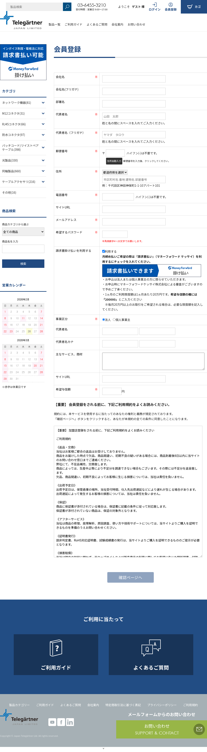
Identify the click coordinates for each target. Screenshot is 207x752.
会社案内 (117, 24)
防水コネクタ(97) (13, 135)
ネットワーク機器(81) (16, 102)
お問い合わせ (136, 24)
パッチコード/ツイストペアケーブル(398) (20, 147)
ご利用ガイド (73, 24)
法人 (106, 320)
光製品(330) (10, 160)
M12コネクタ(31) (13, 113)
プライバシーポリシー (162, 705)
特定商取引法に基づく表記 (123, 705)
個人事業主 (121, 320)
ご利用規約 (190, 705)
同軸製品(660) (11, 171)
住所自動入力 (114, 161)
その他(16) (9, 192)
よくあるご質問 (97, 24)
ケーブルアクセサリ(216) (18, 181)
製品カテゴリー (19, 705)
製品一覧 (54, 24)
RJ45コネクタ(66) (14, 124)
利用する (109, 251)
